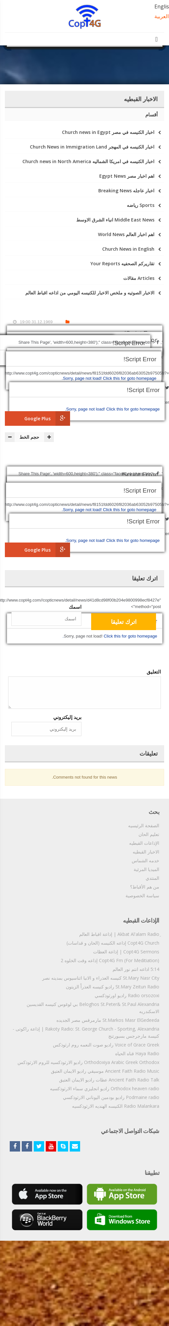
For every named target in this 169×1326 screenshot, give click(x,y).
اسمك (75, 606)
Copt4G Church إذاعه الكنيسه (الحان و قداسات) (112, 943)
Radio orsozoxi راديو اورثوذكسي (127, 995)
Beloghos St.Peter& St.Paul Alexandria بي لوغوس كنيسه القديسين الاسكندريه (93, 1007)
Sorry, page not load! (86, 409)
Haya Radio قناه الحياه (137, 1053)
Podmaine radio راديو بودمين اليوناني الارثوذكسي (111, 1097)
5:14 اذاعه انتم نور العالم (136, 969)
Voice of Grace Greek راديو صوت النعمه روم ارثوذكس (106, 1045)
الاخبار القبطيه (146, 852)
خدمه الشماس (145, 860)
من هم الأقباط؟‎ (144, 887)
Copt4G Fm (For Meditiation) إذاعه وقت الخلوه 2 (110, 960)
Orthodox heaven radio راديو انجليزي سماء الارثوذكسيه (104, 1088)
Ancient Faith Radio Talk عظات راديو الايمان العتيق (109, 1080)
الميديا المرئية (146, 869)
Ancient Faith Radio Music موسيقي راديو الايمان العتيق (105, 1071)
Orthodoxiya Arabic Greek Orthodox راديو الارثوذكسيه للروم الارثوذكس (88, 1062)
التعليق (154, 671)
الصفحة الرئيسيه (143, 825)
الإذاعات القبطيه (144, 843)
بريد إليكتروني (67, 717)
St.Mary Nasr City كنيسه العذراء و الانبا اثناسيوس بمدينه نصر (100, 978)
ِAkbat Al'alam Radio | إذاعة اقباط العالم (119, 934)
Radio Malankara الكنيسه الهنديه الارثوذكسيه (115, 1106)
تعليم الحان (149, 834)
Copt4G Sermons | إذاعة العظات (126, 952)
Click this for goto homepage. (112, 409)
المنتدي (152, 878)
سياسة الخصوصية (142, 895)
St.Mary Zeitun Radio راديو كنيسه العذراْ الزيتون (112, 987)
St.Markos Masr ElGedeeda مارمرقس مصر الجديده (107, 1020)
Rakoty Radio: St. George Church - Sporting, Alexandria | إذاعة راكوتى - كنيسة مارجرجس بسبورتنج (86, 1032)
